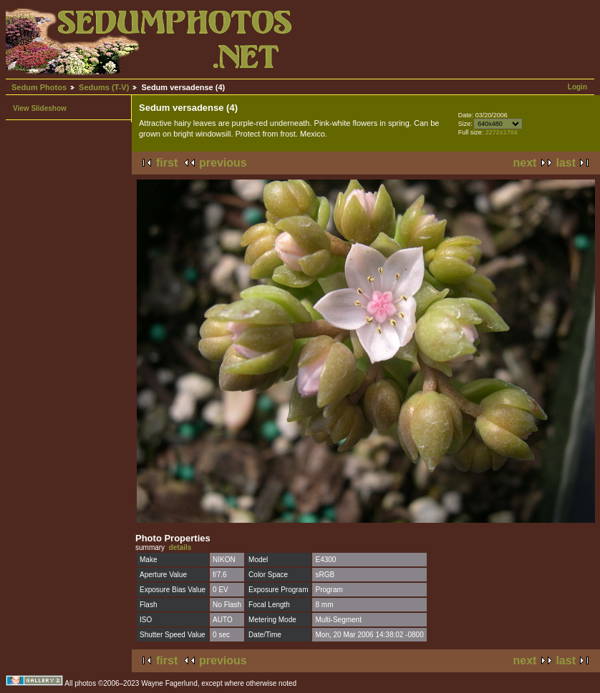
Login (577, 87)
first (167, 163)
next (525, 163)
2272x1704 (501, 132)
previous (223, 163)
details (180, 547)
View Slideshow (40, 108)
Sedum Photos (39, 87)
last (566, 163)
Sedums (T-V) (104, 87)
